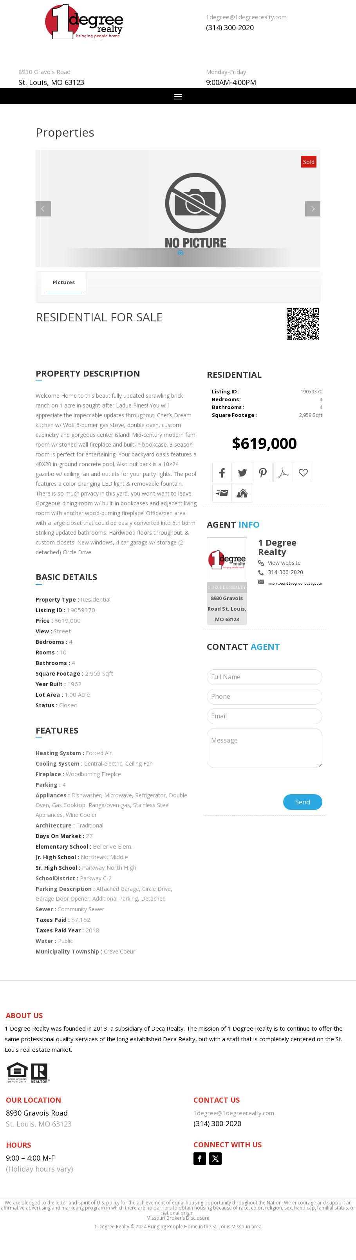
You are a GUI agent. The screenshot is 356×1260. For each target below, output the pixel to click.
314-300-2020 (285, 572)
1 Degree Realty (277, 546)
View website (284, 562)
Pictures (64, 282)
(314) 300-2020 (230, 27)
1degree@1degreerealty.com (246, 17)
